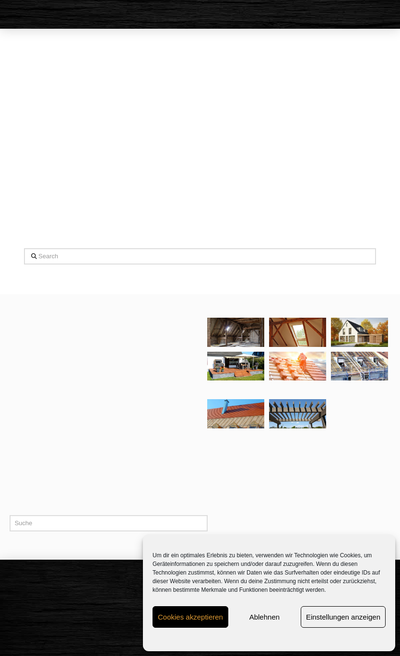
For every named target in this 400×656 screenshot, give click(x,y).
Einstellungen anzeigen (343, 617)
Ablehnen (264, 617)
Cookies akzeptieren (190, 617)
